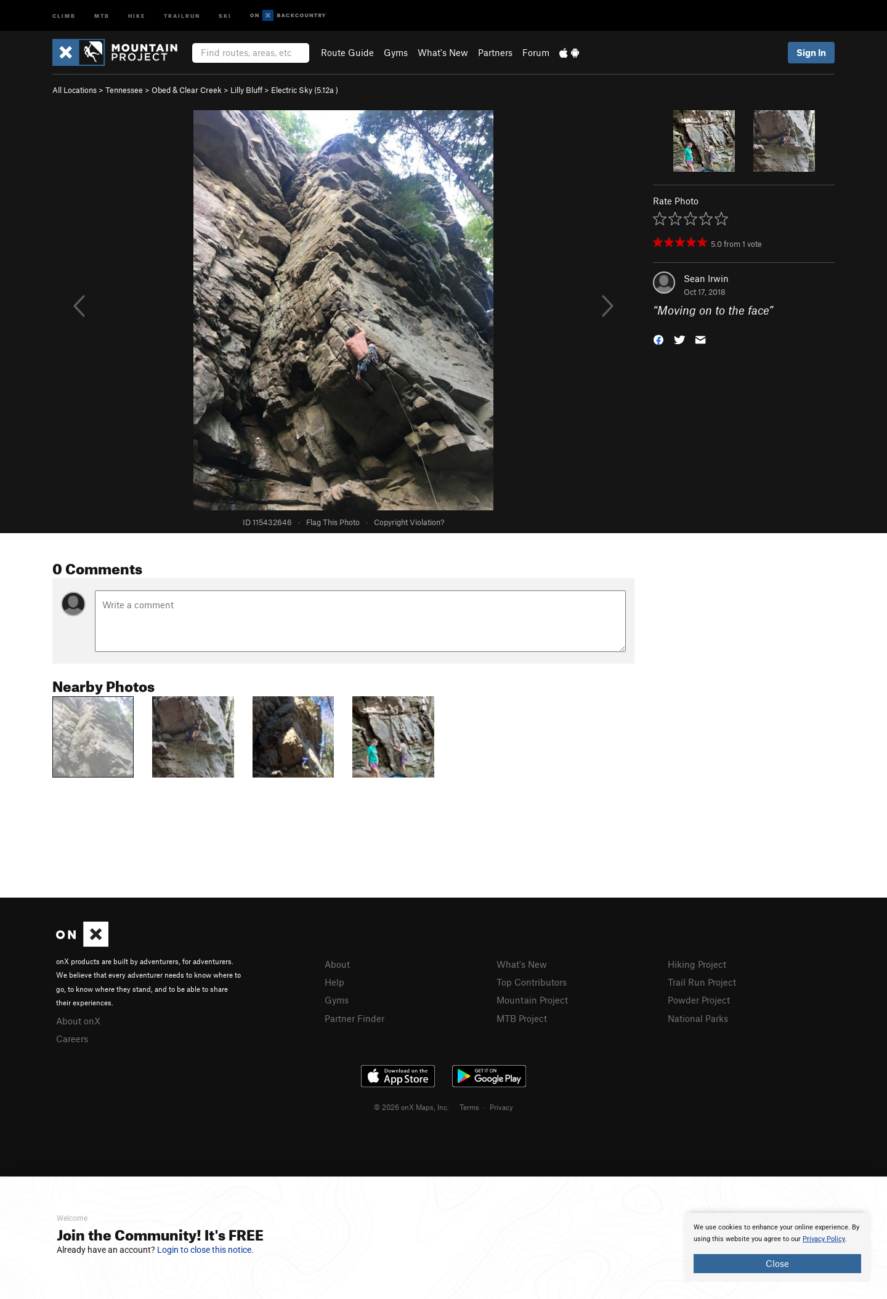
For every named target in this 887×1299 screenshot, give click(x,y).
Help (334, 981)
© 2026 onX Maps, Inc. (411, 1107)
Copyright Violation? (409, 522)
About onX (78, 1020)
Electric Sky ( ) (304, 90)
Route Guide (347, 52)
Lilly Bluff (246, 90)
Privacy (501, 1107)
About (337, 964)
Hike (136, 15)
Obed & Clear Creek (187, 90)
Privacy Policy (824, 1239)
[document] (777, 1247)
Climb (64, 15)
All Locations (74, 90)
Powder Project (699, 999)
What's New (443, 52)
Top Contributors (531, 981)
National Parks (698, 1018)
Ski (225, 15)
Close (777, 1263)
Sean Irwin (706, 278)
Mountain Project (532, 999)
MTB (102, 15)
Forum (535, 52)
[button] (658, 339)
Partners (495, 52)
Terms (469, 1107)
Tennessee (124, 90)
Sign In (811, 52)
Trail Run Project (702, 981)
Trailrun (182, 15)
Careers (72, 1038)
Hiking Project (697, 964)
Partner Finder (354, 1018)
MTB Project (521, 1018)
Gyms (396, 52)
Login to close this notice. (205, 1250)
